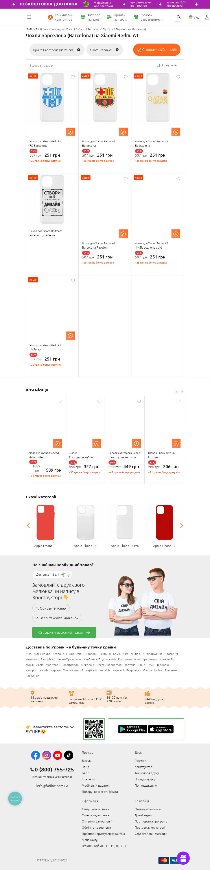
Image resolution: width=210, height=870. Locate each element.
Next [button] (182, 392)
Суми (150, 665)
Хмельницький (73, 670)
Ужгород (31, 670)
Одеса (100, 665)
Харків (44, 670)
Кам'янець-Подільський (100, 659)
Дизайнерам (144, 815)
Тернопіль (163, 665)
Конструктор (143, 766)
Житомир (32, 659)
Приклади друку (146, 785)
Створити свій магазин (151, 833)
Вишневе (171, 670)
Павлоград (114, 665)
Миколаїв (87, 665)
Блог (85, 773)
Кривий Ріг (167, 659)
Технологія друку (147, 773)
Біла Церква (42, 654)
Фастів (147, 670)
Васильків (32, 676)
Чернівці (118, 670)
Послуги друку (145, 779)
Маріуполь (53, 665)
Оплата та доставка (95, 815)
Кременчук (149, 659)
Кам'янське (120, 654)
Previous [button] (177, 392)
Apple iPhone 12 (164, 545)
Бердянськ (60, 654)
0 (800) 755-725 (54, 769)
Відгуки (87, 760)
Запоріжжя (48, 659)
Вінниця (105, 654)
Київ (28, 654)
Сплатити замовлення (97, 821)
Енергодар (133, 670)
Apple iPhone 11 (45, 545)
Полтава (129, 665)
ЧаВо (85, 766)
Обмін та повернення (97, 827)
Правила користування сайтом (103, 833)
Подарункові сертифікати (100, 791)
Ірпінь (158, 670)
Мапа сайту (90, 839)
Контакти (88, 779)
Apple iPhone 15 (85, 545)
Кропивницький (129, 659)
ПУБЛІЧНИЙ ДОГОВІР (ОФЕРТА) (104, 846)
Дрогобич (171, 654)
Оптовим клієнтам (148, 809)
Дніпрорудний (152, 654)
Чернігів (104, 670)
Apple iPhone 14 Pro (125, 545)
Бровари (92, 654)
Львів (39, 665)
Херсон (56, 670)
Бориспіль (76, 654)
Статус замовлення (95, 809)
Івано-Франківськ (69, 659)
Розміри (140, 760)
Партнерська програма (151, 821)
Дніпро (135, 654)
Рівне (141, 665)
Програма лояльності (150, 827)
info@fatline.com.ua (52, 786)
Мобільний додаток (95, 785)
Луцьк (30, 665)
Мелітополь (71, 665)
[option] (45, 440)
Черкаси (91, 670)
